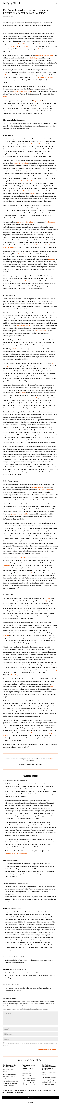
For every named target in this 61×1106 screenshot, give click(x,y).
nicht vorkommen (41, 331)
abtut (5, 97)
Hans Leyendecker (37, 487)
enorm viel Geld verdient (25, 222)
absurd (37, 55)
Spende (52, 759)
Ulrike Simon (49, 77)
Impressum (19, 1092)
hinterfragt (15, 675)
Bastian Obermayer (24, 44)
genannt (33, 193)
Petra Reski (6, 957)
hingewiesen (37, 101)
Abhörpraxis (29, 281)
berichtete (22, 393)
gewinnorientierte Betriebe (19, 514)
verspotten (14, 46)
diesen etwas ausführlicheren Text (16, 853)
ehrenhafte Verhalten (21, 163)
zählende (6, 635)
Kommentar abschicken (47, 1049)
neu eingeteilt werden (45, 490)
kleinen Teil (34, 398)
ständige (54, 670)
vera (4, 985)
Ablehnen (30, 1102)
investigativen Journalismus (22, 91)
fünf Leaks (16, 349)
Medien (5, 1071)
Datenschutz (9, 1092)
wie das (12, 247)
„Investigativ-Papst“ (27, 46)
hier (29, 1006)
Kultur (54, 1073)
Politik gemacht (50, 222)
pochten (51, 259)
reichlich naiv (22, 191)
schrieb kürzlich (21, 558)
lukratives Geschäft (26, 181)
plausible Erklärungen (24, 325)
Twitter (8, 46)
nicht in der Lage (32, 58)
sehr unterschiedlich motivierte (33, 733)
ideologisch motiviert (47, 55)
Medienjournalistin (39, 77)
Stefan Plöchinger (40, 44)
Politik (29, 1073)
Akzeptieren (30, 1097)
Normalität (7, 565)
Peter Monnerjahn (8, 780)
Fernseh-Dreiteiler (24, 254)
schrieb (5, 208)
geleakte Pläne (34, 245)
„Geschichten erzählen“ (24, 573)
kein (51, 687)
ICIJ (45, 601)
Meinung (47, 598)
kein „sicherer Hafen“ (33, 144)
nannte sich (13, 701)
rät (38, 49)
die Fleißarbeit (7, 75)
